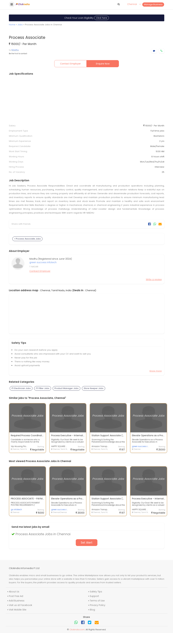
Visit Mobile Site (17, 609)
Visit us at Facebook (20, 605)
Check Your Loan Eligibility (86, 18)
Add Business (16, 600)
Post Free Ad (16, 596)
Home (12, 24)
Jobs (20, 24)
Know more (156, 370)
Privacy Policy (97, 605)
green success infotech (43, 262)
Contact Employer (70, 63)
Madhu (15, 49)
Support (94, 596)
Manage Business (153, 4)
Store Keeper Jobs (93, 388)
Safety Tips (96, 591)
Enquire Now (103, 63)
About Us (14, 591)
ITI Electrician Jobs (21, 388)
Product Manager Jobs (66, 388)
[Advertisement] (86, 99)
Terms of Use (97, 600)
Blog (92, 609)
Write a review (154, 279)
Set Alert (86, 543)
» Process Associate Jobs (27, 238)
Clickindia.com (77, 629)
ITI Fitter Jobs (42, 388)
